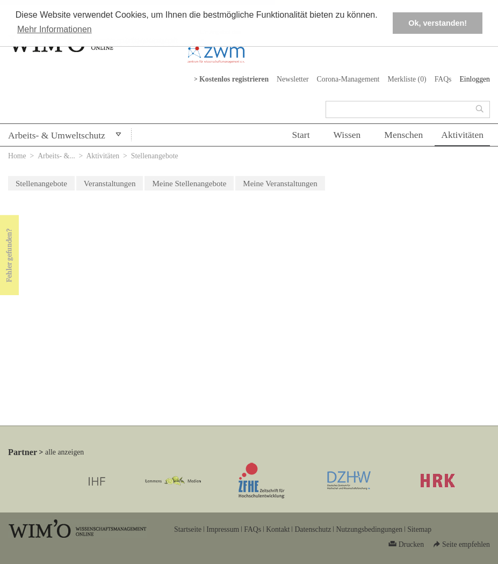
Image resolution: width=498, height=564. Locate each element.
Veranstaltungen (110, 183)
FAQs (443, 79)
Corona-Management (348, 79)
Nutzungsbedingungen (369, 529)
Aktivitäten (462, 134)
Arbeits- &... (56, 156)
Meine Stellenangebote (189, 183)
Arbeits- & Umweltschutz (56, 135)
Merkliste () (406, 79)
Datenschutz (312, 529)
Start (300, 134)
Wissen (347, 134)
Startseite (187, 529)
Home (17, 156)
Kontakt (278, 529)
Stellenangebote (41, 183)
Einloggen (474, 79)
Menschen (403, 134)
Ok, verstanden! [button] (437, 23)
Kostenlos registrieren (234, 79)
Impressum (222, 529)
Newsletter (293, 79)
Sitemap (419, 529)
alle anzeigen (64, 452)
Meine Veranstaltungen (280, 183)
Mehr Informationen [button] (54, 29)
